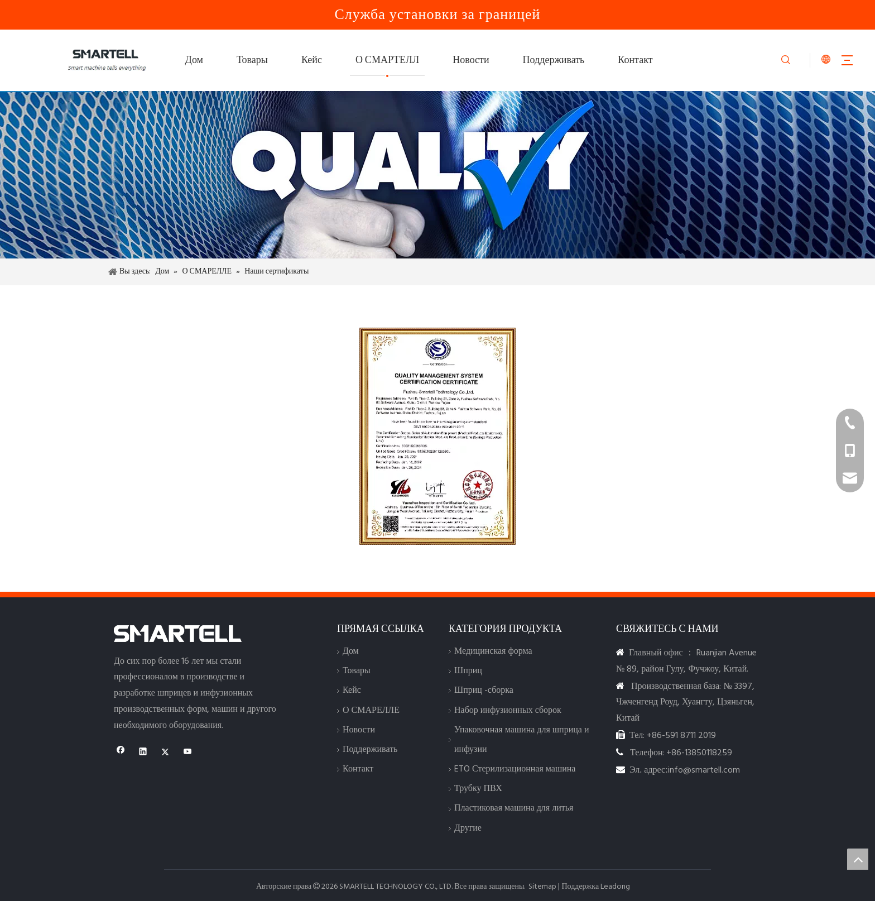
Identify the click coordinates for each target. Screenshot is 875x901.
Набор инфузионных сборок (507, 710)
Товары (252, 60)
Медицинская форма (493, 651)
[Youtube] (188, 753)
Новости (471, 60)
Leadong (615, 886)
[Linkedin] (143, 753)
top (857, 859)
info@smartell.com (704, 770)
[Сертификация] (437, 436)
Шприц (468, 671)
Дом (194, 60)
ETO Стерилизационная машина (514, 769)
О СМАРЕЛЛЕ (371, 710)
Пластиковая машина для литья (513, 808)
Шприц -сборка (483, 690)
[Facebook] (121, 753)
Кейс (311, 60)
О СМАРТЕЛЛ (387, 60)
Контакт (635, 60)
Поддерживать (554, 60)
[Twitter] (165, 753)
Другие (468, 828)
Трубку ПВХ (478, 789)
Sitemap (542, 886)
